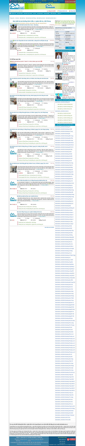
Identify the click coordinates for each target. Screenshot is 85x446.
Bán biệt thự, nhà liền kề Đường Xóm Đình (64, 412)
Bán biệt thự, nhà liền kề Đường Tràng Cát (64, 374)
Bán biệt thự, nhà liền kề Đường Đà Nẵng (64, 167)
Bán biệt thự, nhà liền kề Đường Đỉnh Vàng (64, 174)
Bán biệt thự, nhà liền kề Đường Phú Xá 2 (64, 329)
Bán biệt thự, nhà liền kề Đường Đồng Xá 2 (64, 203)
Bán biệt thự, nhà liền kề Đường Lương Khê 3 (64, 275)
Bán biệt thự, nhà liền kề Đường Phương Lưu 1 (65, 338)
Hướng (56, 42)
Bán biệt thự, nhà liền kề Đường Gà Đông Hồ (64, 207)
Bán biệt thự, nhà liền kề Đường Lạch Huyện (64, 248)
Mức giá (57, 46)
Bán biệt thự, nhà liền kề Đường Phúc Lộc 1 (64, 334)
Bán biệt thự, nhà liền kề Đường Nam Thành (64, 298)
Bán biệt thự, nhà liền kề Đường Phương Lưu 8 (65, 349)
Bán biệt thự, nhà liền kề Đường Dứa (63, 205)
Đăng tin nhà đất (52, 10)
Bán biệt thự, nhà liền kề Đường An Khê (63, 129)
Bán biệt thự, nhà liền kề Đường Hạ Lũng (63, 221)
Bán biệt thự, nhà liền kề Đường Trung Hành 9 (65, 390)
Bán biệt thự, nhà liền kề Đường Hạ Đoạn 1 (64, 212)
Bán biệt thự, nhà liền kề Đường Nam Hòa (64, 289)
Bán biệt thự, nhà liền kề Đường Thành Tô (64, 361)
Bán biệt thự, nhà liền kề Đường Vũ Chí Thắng (65, 408)
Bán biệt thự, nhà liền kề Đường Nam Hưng (64, 293)
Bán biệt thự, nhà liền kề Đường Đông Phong (64, 194)
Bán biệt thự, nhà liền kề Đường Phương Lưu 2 (65, 340)
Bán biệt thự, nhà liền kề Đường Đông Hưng (64, 189)
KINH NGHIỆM (46, 13)
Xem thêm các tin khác (49, 227)
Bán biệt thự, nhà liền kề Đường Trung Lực (64, 392)
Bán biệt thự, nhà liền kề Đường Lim (62, 257)
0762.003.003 (62, 443)
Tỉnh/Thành (57, 35)
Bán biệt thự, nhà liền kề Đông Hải (62, 102)
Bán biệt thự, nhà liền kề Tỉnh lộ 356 (62, 419)
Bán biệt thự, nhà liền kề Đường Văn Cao (64, 399)
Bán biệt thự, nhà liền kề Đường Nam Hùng (64, 291)
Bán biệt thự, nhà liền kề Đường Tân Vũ (63, 354)
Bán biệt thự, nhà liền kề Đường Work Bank (64, 410)
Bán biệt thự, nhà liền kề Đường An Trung (64, 131)
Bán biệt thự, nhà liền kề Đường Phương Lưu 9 (65, 352)
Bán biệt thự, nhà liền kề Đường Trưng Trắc (64, 394)
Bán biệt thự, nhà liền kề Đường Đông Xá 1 (64, 201)
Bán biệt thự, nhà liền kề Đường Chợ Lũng (64, 162)
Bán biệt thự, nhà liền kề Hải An (61, 111)
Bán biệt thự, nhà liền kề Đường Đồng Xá (64, 198)
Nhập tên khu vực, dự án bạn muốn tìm (63, 27)
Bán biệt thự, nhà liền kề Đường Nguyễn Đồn (64, 307)
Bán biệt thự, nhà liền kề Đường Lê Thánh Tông (65, 255)
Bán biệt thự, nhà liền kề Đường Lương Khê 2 (64, 273)
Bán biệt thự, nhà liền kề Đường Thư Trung (64, 363)
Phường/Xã (57, 38)
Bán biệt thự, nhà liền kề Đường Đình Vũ (63, 176)
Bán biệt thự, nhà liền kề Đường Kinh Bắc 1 (64, 246)
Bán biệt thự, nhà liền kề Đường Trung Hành (64, 379)
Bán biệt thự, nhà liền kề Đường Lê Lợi (63, 253)
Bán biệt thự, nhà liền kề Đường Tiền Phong (64, 365)
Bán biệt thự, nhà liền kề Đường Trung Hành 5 (65, 381)
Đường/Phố (67, 38)
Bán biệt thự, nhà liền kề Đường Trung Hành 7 (65, 385)
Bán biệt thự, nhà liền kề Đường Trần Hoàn (64, 367)
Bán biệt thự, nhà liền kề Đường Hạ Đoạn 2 (64, 214)
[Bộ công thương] (71, 439)
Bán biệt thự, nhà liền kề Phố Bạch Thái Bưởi (64, 415)
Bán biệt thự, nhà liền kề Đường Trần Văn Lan (65, 372)
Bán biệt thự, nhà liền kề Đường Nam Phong (64, 295)
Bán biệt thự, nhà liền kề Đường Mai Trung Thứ (65, 282)
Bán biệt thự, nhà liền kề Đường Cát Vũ (63, 160)
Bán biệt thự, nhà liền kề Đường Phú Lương (64, 322)
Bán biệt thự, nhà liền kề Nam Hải (65, 108)
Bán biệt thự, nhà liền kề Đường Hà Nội (63, 226)
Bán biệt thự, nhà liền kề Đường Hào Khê (64, 232)
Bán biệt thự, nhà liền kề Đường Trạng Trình (64, 376)
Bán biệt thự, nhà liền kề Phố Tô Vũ (62, 417)
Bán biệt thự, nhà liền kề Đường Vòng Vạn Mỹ (65, 406)
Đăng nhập (73, 10)
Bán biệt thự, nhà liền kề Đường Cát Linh (63, 158)
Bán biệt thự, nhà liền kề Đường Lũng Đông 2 (64, 266)
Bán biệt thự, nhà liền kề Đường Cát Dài (63, 153)
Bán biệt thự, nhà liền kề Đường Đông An (63, 185)
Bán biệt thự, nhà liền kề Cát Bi (64, 113)
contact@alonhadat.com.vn (36, 440)
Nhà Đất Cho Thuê (28, 13)
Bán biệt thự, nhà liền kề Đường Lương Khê (64, 271)
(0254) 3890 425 (24, 440)
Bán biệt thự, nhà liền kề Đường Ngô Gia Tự (64, 302)
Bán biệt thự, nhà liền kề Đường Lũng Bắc (64, 262)
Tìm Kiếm (70, 47)
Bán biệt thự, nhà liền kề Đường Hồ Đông (64, 235)
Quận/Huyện (68, 35)
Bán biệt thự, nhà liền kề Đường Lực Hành (64, 259)
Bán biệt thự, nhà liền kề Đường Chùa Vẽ (64, 165)
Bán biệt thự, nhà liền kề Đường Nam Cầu (64, 284)
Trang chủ (13, 13)
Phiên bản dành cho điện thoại (16, 10)
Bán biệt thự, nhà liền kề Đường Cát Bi (63, 151)
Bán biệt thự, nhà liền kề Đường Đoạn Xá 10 (64, 183)
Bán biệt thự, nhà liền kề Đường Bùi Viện (63, 149)
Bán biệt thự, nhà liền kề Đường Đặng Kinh (64, 171)
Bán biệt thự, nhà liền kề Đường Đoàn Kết (64, 178)
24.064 (68, 24)
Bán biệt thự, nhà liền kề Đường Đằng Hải (64, 169)
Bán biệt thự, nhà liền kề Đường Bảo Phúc (64, 138)
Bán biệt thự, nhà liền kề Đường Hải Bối (63, 228)
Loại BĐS (67, 31)
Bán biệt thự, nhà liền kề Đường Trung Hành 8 (65, 388)
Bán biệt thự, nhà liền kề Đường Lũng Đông (64, 264)
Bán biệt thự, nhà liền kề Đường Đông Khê (64, 192)
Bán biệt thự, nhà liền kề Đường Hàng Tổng (64, 230)
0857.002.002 (62, 441)
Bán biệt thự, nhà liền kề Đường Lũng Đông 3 (64, 268)
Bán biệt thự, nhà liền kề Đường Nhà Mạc (64, 318)
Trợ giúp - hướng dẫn (69, 1)
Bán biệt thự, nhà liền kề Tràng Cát (65, 122)
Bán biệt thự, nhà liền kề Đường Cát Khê (63, 156)
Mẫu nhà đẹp (53, 13)
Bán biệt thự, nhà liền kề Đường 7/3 (62, 126)
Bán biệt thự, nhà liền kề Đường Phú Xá (63, 327)
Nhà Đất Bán (20, 13)
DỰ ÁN (34, 13)
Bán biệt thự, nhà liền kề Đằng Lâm (65, 117)
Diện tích (67, 42)
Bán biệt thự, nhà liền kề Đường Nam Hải (64, 286)
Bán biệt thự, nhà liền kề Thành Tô (65, 120)
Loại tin (56, 31)
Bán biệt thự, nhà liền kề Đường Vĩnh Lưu (64, 403)
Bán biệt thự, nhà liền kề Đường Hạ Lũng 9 (64, 223)
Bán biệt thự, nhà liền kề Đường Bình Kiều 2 (64, 144)
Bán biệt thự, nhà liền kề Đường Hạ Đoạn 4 (64, 219)
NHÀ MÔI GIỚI (39, 13)
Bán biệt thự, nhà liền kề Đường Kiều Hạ (63, 241)
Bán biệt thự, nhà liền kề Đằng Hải (65, 115)
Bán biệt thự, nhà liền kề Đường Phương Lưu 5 (65, 345)
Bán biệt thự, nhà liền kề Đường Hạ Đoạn (64, 210)
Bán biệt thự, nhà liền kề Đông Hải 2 (65, 106)
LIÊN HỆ (59, 13)
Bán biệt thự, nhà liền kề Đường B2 (62, 133)
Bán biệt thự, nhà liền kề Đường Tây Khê (63, 356)
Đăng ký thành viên (63, 10)
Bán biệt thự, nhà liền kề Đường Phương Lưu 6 (65, 347)
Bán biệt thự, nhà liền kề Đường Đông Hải (64, 187)
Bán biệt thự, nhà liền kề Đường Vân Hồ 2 (64, 401)
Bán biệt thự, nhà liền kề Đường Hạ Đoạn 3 (64, 217)
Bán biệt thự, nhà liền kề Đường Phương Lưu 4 (65, 343)
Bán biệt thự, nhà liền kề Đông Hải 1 (65, 104)
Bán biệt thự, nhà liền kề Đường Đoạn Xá (64, 180)
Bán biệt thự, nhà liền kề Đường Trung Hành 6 (65, 383)
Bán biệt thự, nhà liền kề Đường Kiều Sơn (64, 244)
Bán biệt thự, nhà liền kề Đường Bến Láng (64, 140)
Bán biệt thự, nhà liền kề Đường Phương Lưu (64, 336)
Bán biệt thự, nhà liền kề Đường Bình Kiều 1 (64, 142)
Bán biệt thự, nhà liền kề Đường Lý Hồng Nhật (65, 277)
